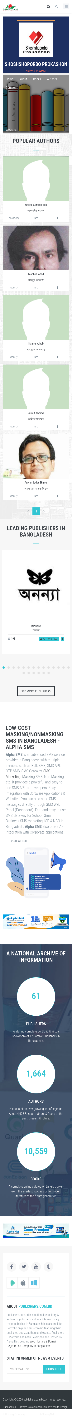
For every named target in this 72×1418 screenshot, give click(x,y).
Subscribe (54, 1369)
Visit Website (20, 841)
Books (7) (14, 288)
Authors (52, 79)
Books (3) (14, 426)
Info (36, 218)
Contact (11, 87)
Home (9, 79)
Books (37, 79)
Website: (11, 129)
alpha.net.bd (33, 1414)
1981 (12, 638)
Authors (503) (49, 638)
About (23, 79)
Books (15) (14, 218)
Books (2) (14, 357)
